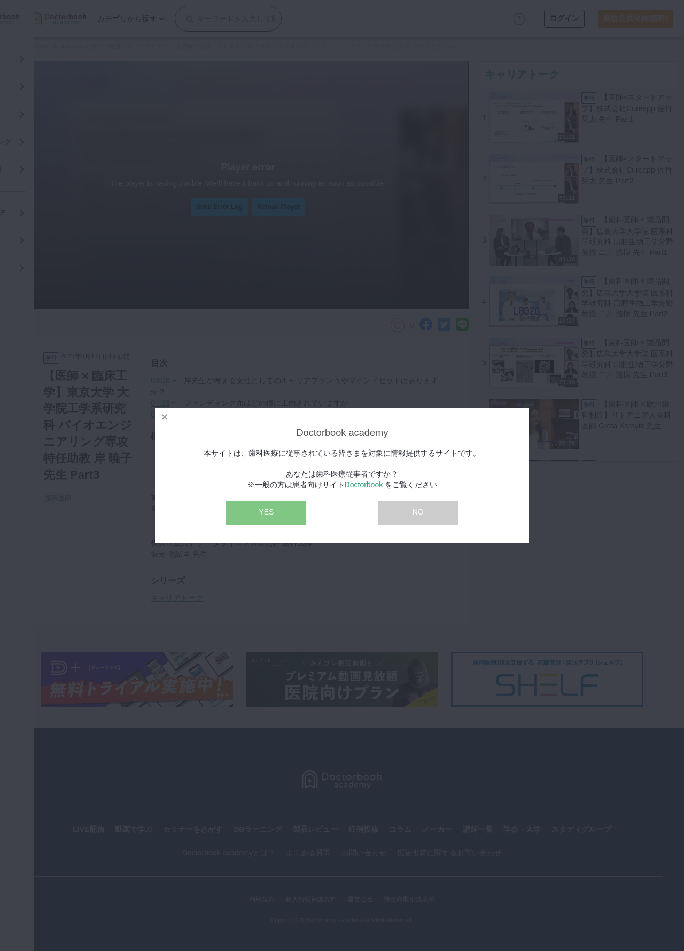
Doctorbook (364, 484)
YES (266, 512)
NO (418, 512)
